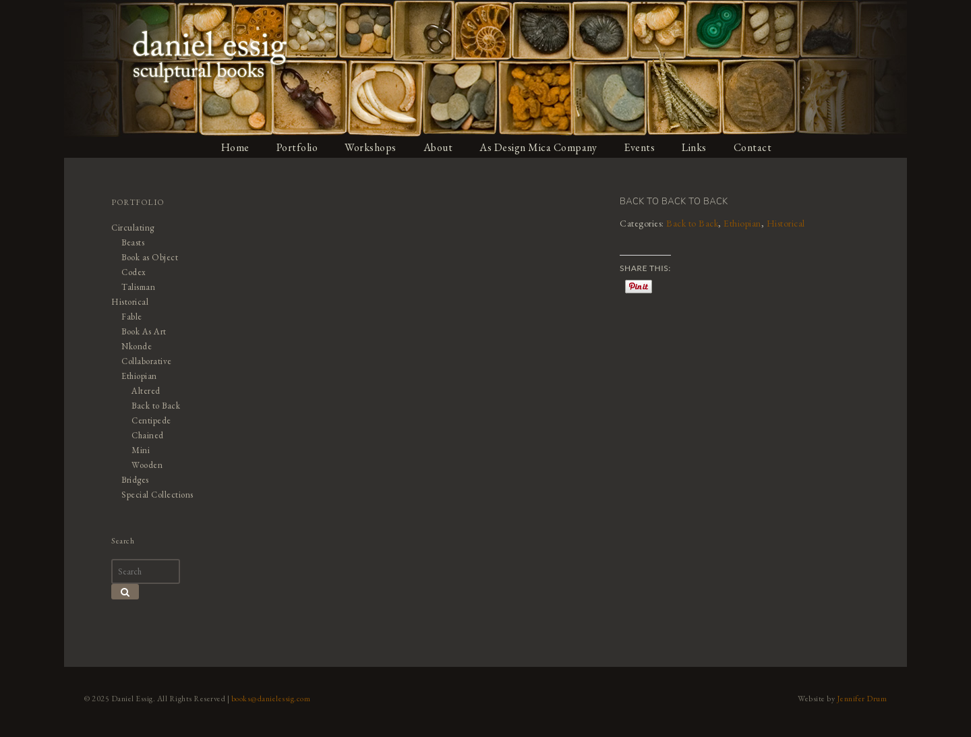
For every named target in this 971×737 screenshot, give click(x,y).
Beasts (132, 242)
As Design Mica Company (538, 147)
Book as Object (149, 257)
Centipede (151, 420)
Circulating (132, 227)
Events (639, 147)
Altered (145, 390)
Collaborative (146, 361)
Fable (131, 316)
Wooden (147, 465)
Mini (140, 450)
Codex (133, 272)
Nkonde (136, 346)
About (438, 147)
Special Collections (157, 494)
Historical (786, 223)
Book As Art (144, 331)
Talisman (138, 287)
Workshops (370, 147)
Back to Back (692, 223)
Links (694, 147)
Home (235, 147)
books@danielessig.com (271, 698)
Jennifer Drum (862, 698)
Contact (753, 147)
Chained (147, 435)
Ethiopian (742, 223)
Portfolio (297, 147)
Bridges (135, 479)
